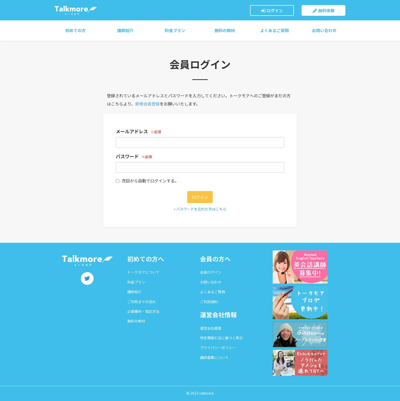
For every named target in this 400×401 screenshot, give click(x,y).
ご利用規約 (209, 301)
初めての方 (75, 30)
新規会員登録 (147, 104)
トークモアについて (143, 272)
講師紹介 (125, 30)
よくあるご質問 (274, 30)
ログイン (272, 10)
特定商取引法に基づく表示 (221, 337)
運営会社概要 (210, 328)
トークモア (76, 10)
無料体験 (323, 10)
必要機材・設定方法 (143, 311)
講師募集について (214, 357)
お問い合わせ (324, 30)
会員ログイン (210, 272)
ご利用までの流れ (141, 301)
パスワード (127, 156)
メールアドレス (132, 131)
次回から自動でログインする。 (147, 181)
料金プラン (175, 30)
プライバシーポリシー (218, 347)
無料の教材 (225, 30)
